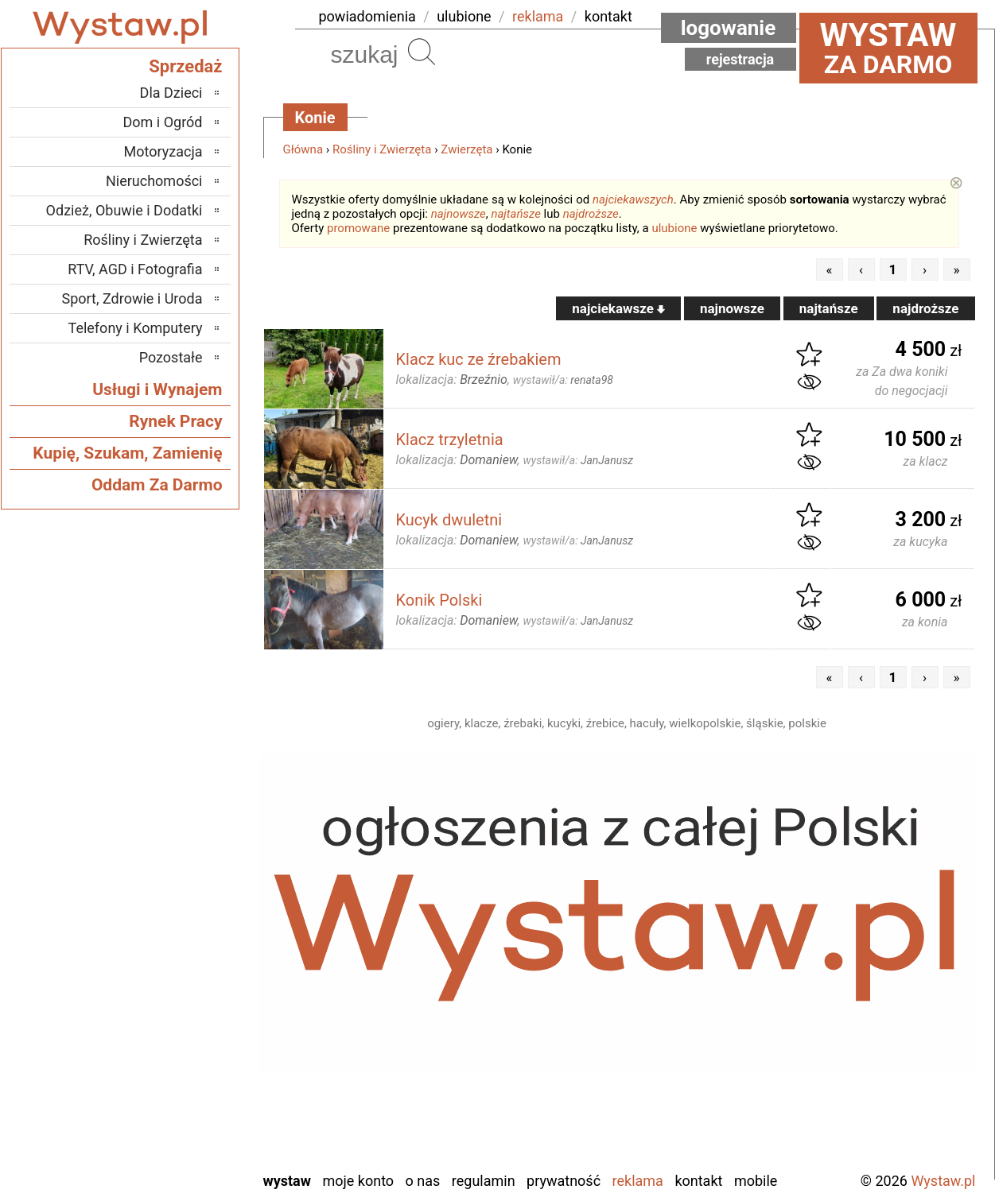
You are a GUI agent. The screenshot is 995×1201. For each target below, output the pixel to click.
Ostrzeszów (168, 964)
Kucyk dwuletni (449, 519)
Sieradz (181, 1050)
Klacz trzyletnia (449, 439)
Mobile (755, 1180)
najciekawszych (633, 199)
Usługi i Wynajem (157, 389)
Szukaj (421, 52)
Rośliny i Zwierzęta (381, 149)
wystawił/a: (563, 380)
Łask (188, 900)
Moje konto (358, 1180)
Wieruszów (170, 1136)
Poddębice (171, 1028)
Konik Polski (439, 600)
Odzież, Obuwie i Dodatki (124, 210)
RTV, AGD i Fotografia (135, 269)
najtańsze (515, 214)
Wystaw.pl (943, 1180)
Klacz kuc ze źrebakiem (479, 359)
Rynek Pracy (175, 421)
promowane (358, 228)
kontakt (608, 16)
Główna (303, 149)
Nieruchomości (154, 180)
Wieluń (182, 1114)
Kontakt (698, 1180)
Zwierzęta (466, 149)
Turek (186, 1093)
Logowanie (728, 28)
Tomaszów (171, 1071)
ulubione (464, 16)
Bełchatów (172, 878)
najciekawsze (618, 308)
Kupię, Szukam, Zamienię (127, 453)
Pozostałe (171, 357)
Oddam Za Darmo (157, 484)
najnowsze (458, 214)
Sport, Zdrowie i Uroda (132, 298)
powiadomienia (367, 16)
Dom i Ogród (162, 122)
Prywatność (563, 1180)
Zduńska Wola (162, 1157)
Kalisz (185, 943)
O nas (423, 1180)
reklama (537, 16)
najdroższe (591, 214)
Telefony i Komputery (135, 328)
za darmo (888, 47)
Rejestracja (740, 59)
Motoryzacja (163, 151)
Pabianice (174, 986)
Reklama (637, 1180)
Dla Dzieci (171, 92)
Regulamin (483, 1180)
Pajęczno (175, 1007)
